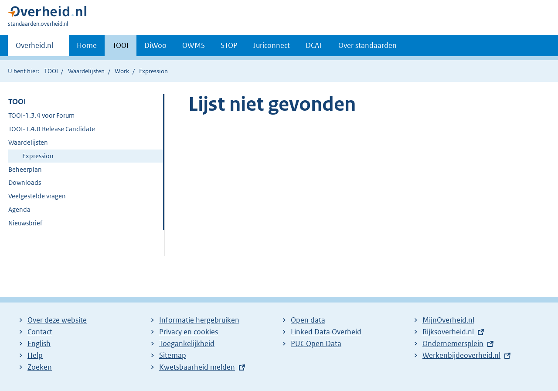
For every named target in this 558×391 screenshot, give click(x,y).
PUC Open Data (316, 343)
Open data (308, 320)
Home (87, 45)
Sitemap (172, 355)
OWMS (193, 45)
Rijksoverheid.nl (448, 332)
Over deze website (57, 320)
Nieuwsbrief (25, 223)
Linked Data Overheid (326, 332)
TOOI (120, 45)
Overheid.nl (34, 48)
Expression (38, 156)
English (39, 343)
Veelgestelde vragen (37, 196)
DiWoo (155, 45)
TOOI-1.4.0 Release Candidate (51, 129)
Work (122, 71)
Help (35, 355)
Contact (39, 332)
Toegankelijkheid (186, 343)
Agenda (19, 209)
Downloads (24, 182)
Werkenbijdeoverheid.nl (461, 355)
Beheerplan (25, 169)
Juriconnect (271, 45)
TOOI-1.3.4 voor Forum (41, 115)
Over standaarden (367, 45)
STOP (229, 45)
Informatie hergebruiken (199, 320)
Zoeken (39, 367)
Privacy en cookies (188, 332)
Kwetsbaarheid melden (197, 367)
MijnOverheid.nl (448, 320)
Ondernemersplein (452, 343)
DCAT (314, 45)
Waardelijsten (86, 71)
